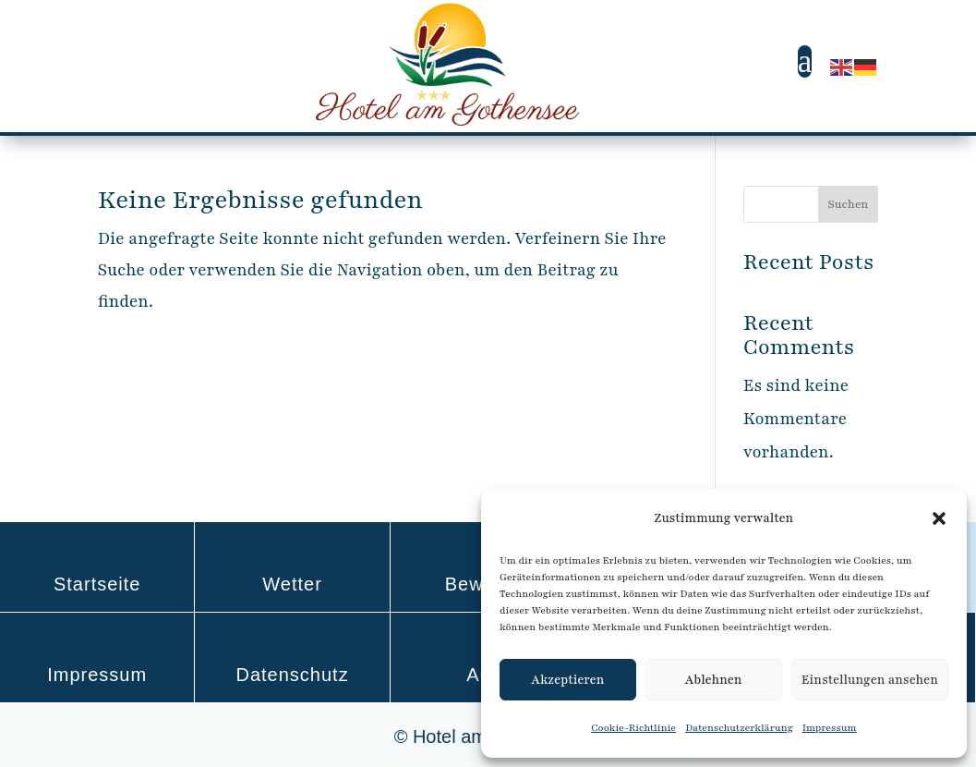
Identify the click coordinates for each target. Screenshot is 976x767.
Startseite (97, 584)
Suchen (847, 204)
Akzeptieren (567, 680)
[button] (939, 518)
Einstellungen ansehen (869, 680)
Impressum (829, 728)
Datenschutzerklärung (739, 728)
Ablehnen (713, 680)
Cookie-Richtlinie (633, 728)
